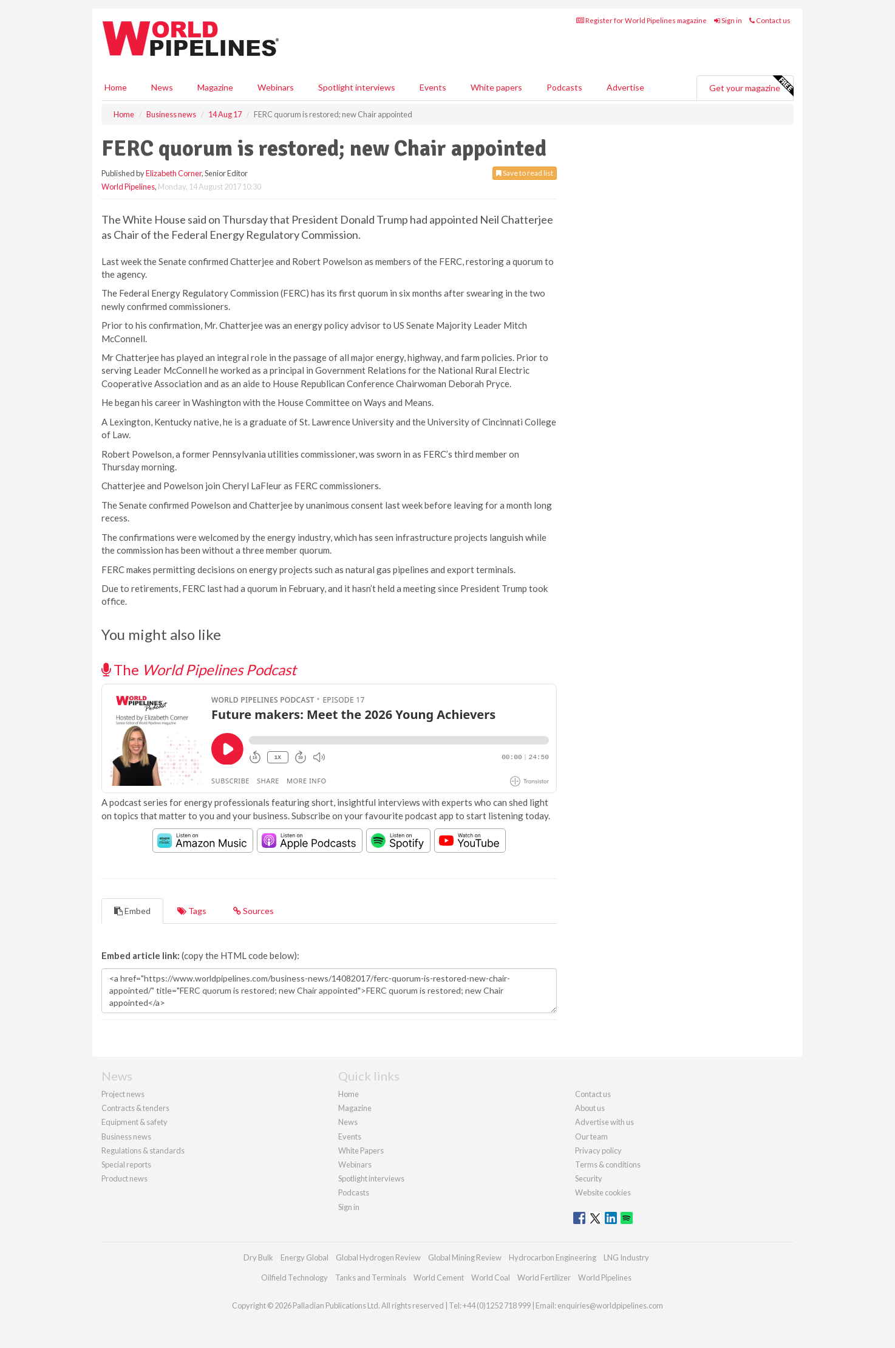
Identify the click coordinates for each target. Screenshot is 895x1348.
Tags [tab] (191, 911)
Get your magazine (751, 86)
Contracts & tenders (135, 1108)
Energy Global (304, 1257)
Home (115, 87)
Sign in (728, 20)
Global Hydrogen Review (378, 1257)
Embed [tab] (132, 911)
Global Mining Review (465, 1257)
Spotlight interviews (356, 87)
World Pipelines (128, 186)
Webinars (275, 87)
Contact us (770, 20)
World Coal (490, 1277)
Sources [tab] (253, 911)
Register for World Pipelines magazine (641, 20)
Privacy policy (598, 1150)
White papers (496, 87)
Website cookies (603, 1192)
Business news (126, 1136)
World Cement (438, 1277)
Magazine (215, 87)
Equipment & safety (134, 1122)
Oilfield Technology (294, 1277)
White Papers (361, 1150)
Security (588, 1178)
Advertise (625, 87)
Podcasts (564, 87)
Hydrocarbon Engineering (552, 1257)
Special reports (126, 1164)
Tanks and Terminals (370, 1277)
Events (433, 87)
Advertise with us (604, 1122)
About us (590, 1108)
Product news (124, 1178)
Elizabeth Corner (174, 173)
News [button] (162, 87)
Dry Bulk (258, 1257)
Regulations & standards (143, 1150)
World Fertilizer (544, 1277)
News (348, 1122)
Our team (591, 1136)
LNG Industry (626, 1257)
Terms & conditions (608, 1164)
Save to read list (524, 172)
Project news (123, 1094)
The (198, 669)
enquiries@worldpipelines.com (610, 1305)
